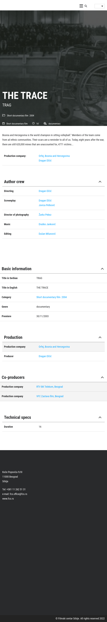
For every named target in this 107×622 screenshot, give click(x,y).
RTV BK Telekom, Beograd (49, 386)
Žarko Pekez (45, 214)
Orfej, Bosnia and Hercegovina (54, 155)
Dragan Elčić (45, 160)
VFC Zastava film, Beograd (49, 396)
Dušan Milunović (47, 233)
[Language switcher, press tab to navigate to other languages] (100, 6)
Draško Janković (47, 224)
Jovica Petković (47, 205)
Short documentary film (17, 115)
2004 (31, 115)
